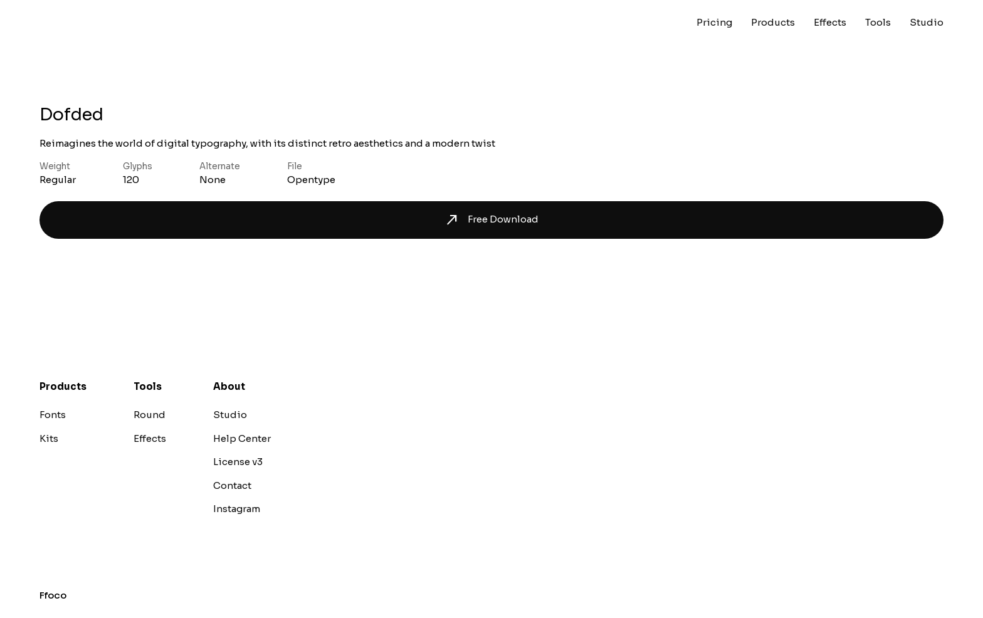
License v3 (238, 462)
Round (150, 415)
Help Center (242, 438)
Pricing (714, 22)
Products (773, 22)
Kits (48, 438)
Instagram (236, 509)
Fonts (52, 415)
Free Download (491, 220)
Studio (927, 22)
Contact (232, 485)
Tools (878, 22)
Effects (830, 22)
